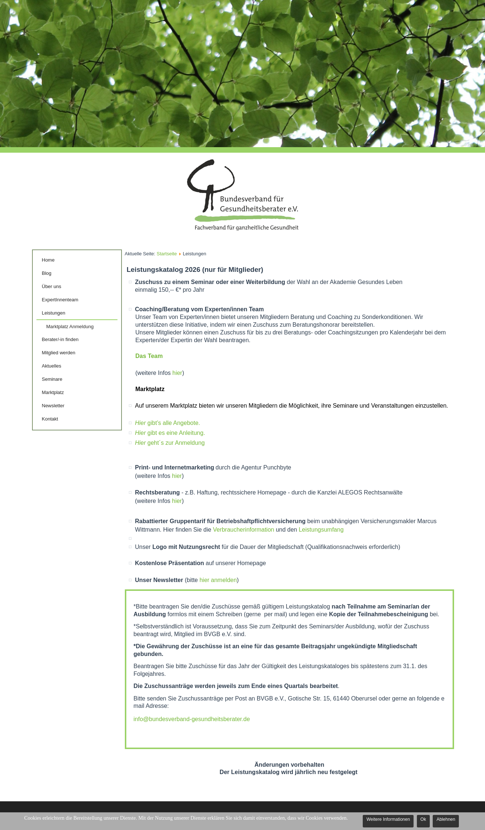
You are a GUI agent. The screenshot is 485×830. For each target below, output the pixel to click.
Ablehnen (445, 819)
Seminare (52, 379)
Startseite (167, 253)
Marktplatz (53, 392)
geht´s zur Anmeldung (170, 443)
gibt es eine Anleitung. (170, 433)
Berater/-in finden (60, 339)
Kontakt (50, 419)
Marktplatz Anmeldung (70, 326)
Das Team (149, 356)
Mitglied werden (58, 352)
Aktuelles (51, 366)
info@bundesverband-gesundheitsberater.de (192, 719)
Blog (47, 273)
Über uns (51, 286)
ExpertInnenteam (60, 299)
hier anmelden (218, 580)
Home (48, 260)
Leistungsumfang (321, 529)
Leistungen (54, 313)
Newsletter (53, 405)
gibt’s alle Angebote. (167, 423)
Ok (423, 819)
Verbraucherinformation (244, 529)
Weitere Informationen (388, 819)
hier (177, 373)
